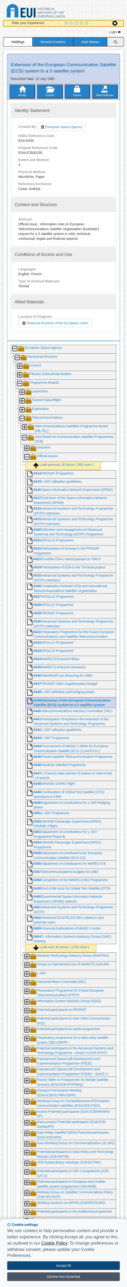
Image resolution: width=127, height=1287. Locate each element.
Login (115, 32)
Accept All (63, 1266)
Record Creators (53, 42)
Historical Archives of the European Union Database (49, 11)
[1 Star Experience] (66, 23)
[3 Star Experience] (76, 23)
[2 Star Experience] (71, 23)
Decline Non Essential (63, 1277)
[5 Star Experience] (87, 23)
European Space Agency (61, 126)
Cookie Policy (54, 1243)
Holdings (17, 42)
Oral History (90, 42)
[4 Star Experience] (82, 23)
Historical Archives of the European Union (54, 323)
